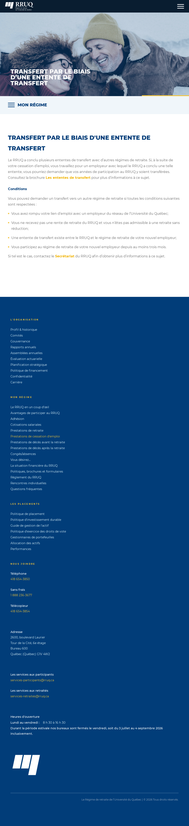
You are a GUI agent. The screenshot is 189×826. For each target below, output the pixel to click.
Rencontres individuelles (28, 483)
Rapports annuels (23, 347)
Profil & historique (23, 330)
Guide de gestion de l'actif (29, 525)
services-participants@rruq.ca (32, 680)
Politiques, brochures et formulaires (36, 471)
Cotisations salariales (25, 425)
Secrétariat (64, 256)
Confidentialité (21, 376)
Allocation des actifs (25, 543)
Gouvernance (20, 341)
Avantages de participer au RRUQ (35, 413)
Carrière (16, 382)
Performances (20, 549)
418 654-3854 (20, 611)
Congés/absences (23, 454)
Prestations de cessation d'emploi (35, 436)
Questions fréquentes (26, 489)
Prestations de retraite (26, 430)
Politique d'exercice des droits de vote (38, 531)
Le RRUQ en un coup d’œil (29, 407)
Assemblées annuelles (26, 353)
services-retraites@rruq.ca (29, 696)
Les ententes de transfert (68, 178)
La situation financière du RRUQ (34, 466)
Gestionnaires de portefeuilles (32, 537)
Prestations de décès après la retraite (37, 448)
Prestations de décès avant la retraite (37, 442)
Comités (16, 335)
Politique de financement (29, 370)
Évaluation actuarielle (26, 359)
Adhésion (17, 419)
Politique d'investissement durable (35, 520)
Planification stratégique (28, 365)
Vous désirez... (20, 460)
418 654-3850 (20, 579)
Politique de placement (27, 514)
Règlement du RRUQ (25, 477)
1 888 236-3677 (21, 595)
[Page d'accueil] (19, 6)
